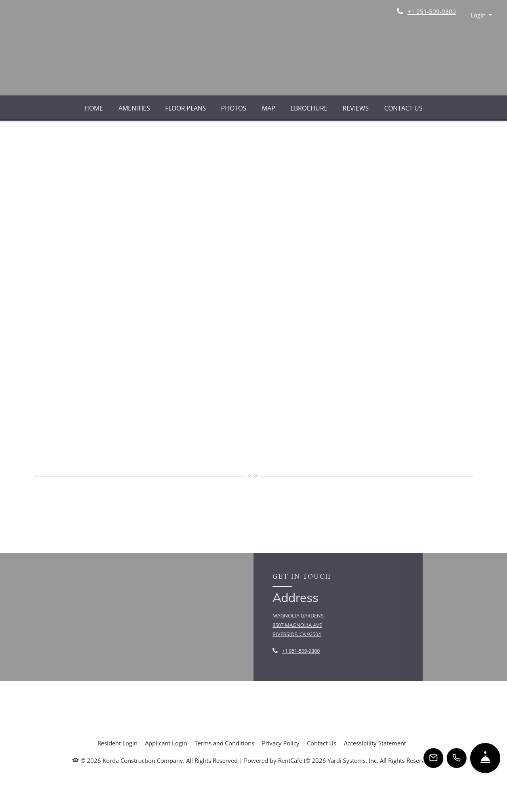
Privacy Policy (280, 743)
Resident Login (117, 743)
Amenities (134, 108)
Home (93, 108)
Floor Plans (185, 108)
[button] (481, 15)
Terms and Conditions (224, 743)
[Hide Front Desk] (485, 758)
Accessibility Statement (375, 743)
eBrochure (309, 108)
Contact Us (403, 108)
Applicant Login (166, 743)
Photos (233, 108)
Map (268, 108)
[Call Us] (457, 758)
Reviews (356, 108)
